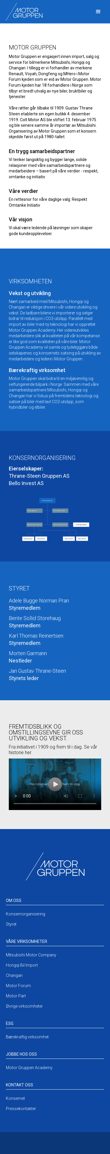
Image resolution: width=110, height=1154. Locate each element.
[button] (98, 11)
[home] (23, 11)
